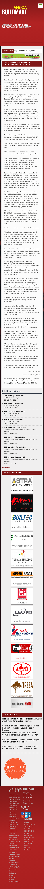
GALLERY (28, 829)
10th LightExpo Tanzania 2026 (15, 447)
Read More (6, 467)
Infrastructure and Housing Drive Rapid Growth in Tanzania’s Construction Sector (20, 734)
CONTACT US (29, 837)
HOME (26, 822)
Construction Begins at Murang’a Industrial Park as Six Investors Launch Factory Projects (20, 728)
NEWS (26, 833)
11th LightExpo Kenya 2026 (14, 411)
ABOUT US (28, 835)
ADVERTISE (28, 827)
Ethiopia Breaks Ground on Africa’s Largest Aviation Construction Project (20, 741)
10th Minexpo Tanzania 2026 (14, 457)
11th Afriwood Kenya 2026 (14, 404)
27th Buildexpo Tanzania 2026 (15, 427)
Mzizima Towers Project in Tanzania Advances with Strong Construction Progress (22, 720)
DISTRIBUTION (29, 824)
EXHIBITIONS (29, 831)
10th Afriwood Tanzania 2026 (14, 437)
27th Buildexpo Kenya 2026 (14, 396)
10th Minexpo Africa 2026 (13, 419)
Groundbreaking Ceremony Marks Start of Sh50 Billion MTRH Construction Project (20, 748)
